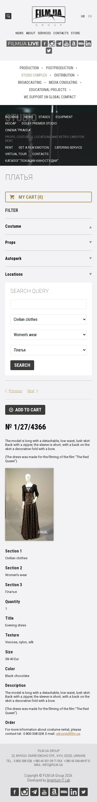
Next (30, 391)
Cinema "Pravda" (18, 130)
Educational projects (47, 90)
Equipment (64, 117)
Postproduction (59, 68)
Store (75, 33)
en (90, 16)
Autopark (13, 258)
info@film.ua (52, 765)
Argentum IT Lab (58, 780)
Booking (12, 117)
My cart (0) (31, 197)
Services (44, 33)
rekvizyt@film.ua (68, 734)
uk (83, 16)
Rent (9, 147)
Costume (13, 226)
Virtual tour (16, 154)
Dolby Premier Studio (39, 123)
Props (10, 242)
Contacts (61, 33)
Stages (44, 117)
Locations (14, 274)
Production (29, 68)
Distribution (64, 75)
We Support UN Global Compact (50, 97)
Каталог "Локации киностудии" (31, 161)
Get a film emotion (34, 147)
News (20, 33)
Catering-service (68, 147)
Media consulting (63, 82)
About (30, 33)
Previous (15, 391)
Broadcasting (30, 82)
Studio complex (34, 75)
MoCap (10, 123)
